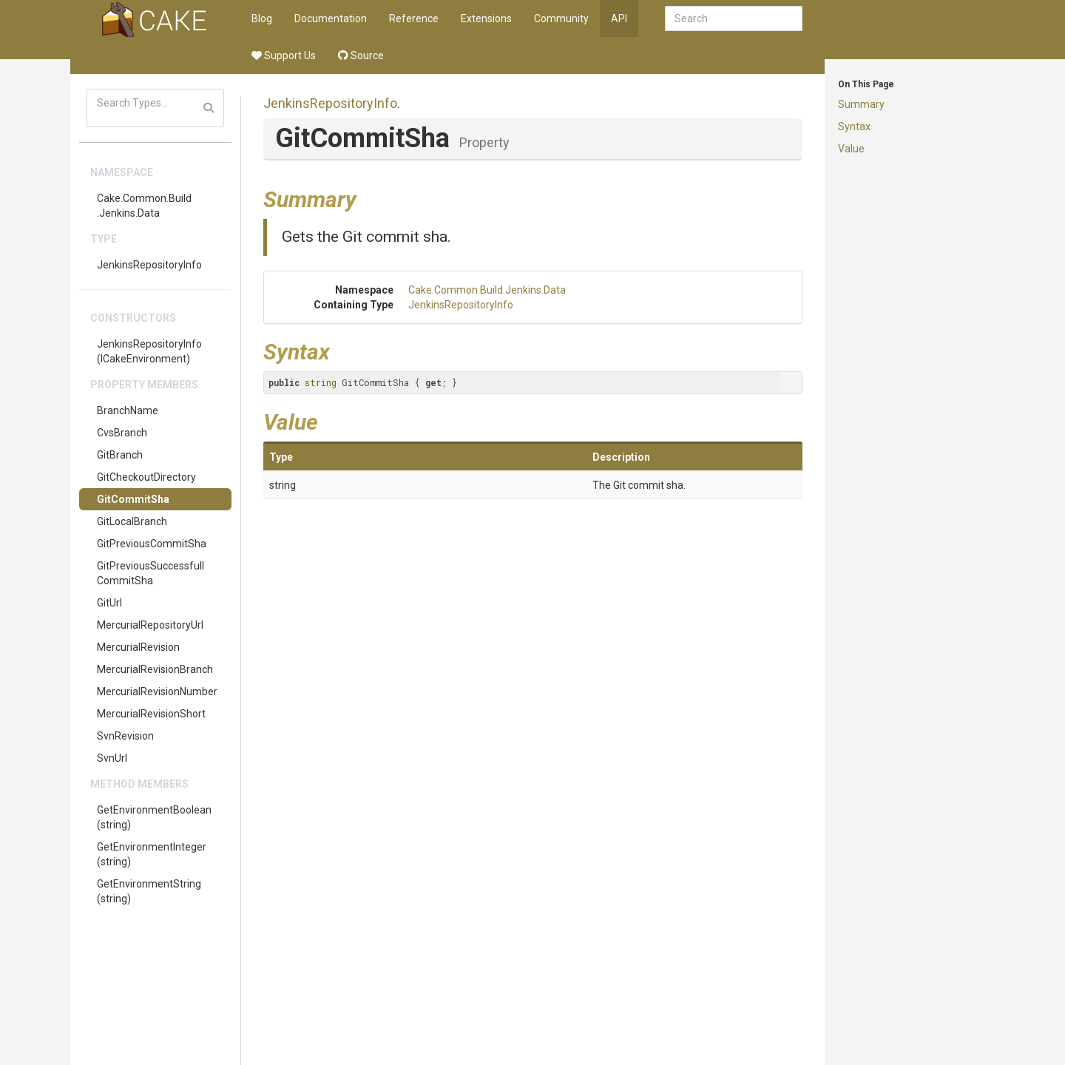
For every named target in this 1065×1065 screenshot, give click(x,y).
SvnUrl (112, 758)
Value (851, 149)
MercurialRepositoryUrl (150, 625)
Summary (861, 104)
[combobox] (733, 18)
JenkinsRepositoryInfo (149, 265)
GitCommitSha (133, 499)
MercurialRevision (138, 647)
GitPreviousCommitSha (151, 544)
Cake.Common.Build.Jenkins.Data (144, 205)
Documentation (330, 18)
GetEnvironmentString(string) (149, 891)
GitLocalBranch (132, 521)
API (619, 18)
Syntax (854, 126)
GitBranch (120, 455)
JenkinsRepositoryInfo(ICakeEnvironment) (149, 351)
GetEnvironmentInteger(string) (151, 854)
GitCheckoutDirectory (146, 477)
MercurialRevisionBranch (155, 669)
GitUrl (109, 603)
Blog (261, 18)
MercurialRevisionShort (151, 714)
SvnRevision (125, 736)
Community (561, 18)
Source (361, 55)
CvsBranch (122, 433)
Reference (414, 18)
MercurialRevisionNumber (157, 691)
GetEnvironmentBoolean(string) (154, 817)
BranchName (127, 410)
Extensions (486, 18)
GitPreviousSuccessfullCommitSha (150, 573)
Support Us (283, 55)
